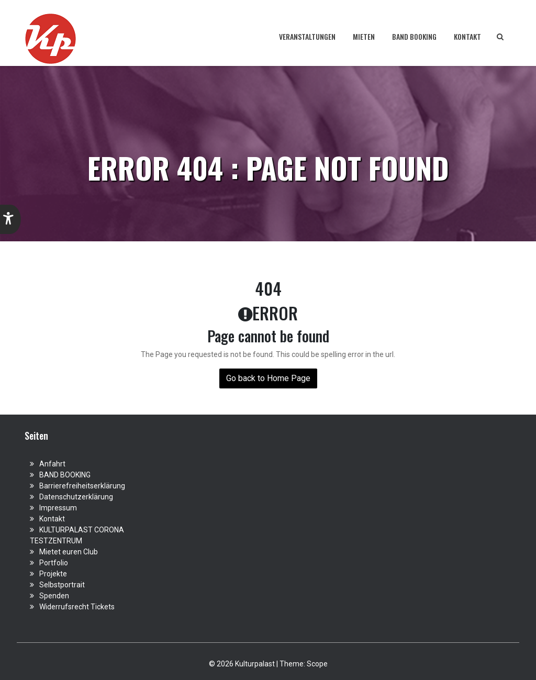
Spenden (54, 596)
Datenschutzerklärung (76, 497)
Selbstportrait (62, 585)
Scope (317, 664)
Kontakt (467, 36)
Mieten (364, 36)
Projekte (53, 574)
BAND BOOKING (414, 36)
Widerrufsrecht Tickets (77, 607)
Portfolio (53, 563)
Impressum (58, 508)
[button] (10, 219)
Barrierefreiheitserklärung (82, 486)
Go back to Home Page (268, 378)
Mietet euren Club (68, 552)
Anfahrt (52, 464)
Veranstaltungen (307, 36)
